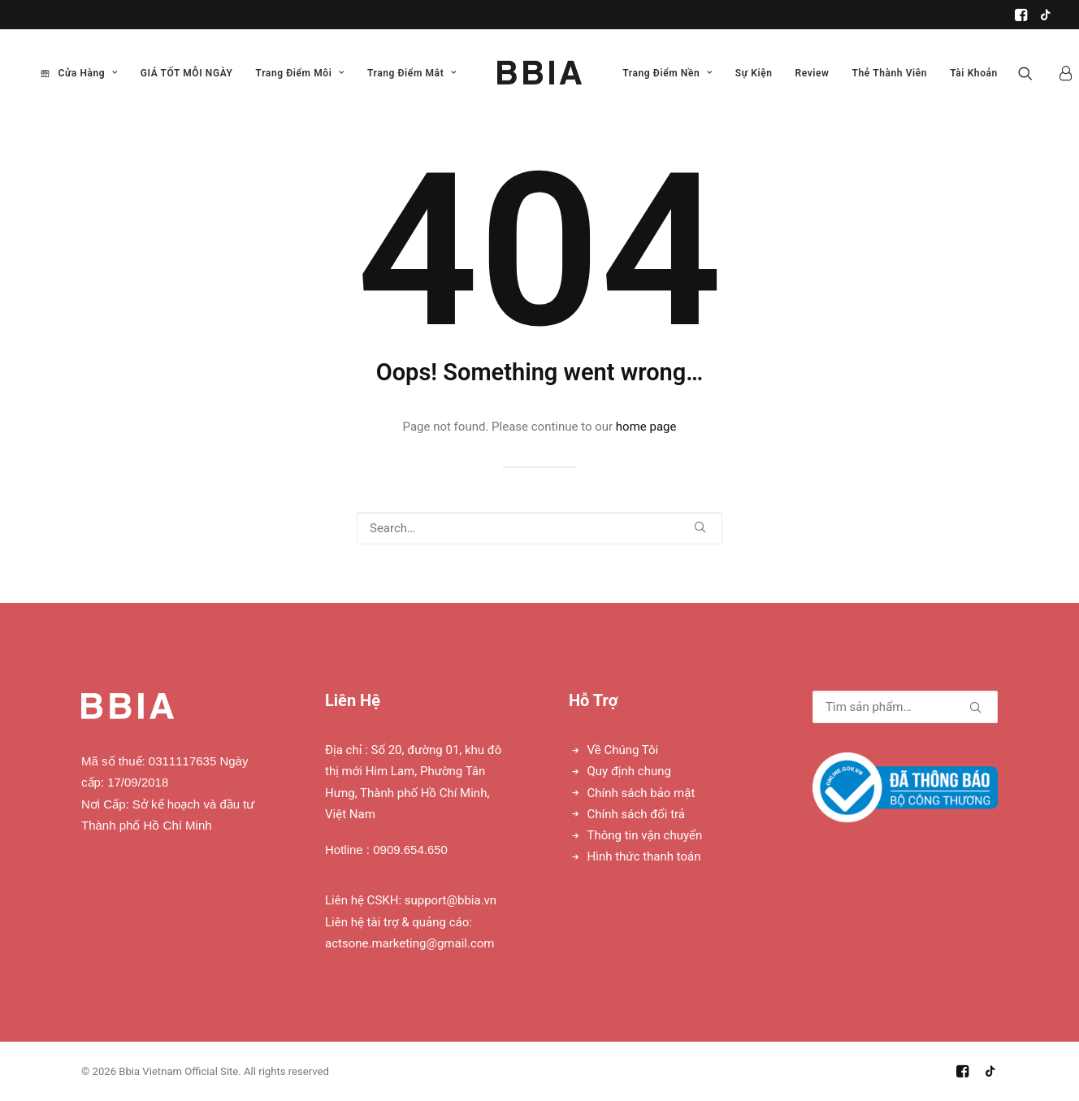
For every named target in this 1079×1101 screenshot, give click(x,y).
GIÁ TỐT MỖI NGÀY (187, 73)
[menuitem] (1021, 14)
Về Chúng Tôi (623, 750)
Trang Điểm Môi (300, 73)
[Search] (539, 528)
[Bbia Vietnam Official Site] (539, 73)
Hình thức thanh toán (644, 856)
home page (646, 426)
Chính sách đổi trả (636, 814)
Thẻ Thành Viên (890, 73)
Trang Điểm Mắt (412, 73)
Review (812, 73)
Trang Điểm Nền (667, 73)
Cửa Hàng (87, 73)
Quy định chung (629, 771)
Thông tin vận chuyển (645, 835)
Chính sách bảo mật (641, 793)
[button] (1021, 14)
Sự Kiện (754, 73)
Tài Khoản (974, 73)
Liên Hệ (352, 700)
